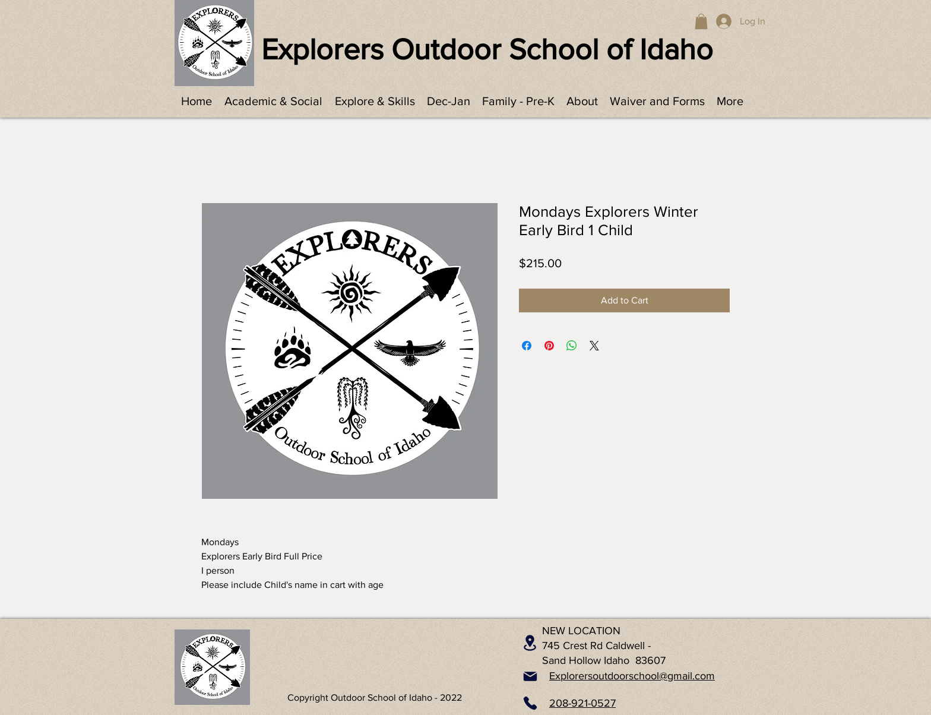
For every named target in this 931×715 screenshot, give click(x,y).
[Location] (530, 643)
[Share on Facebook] (527, 345)
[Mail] (530, 676)
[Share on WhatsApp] (572, 345)
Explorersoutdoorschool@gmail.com (632, 676)
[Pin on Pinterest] (549, 345)
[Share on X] (594, 345)
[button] (701, 21)
